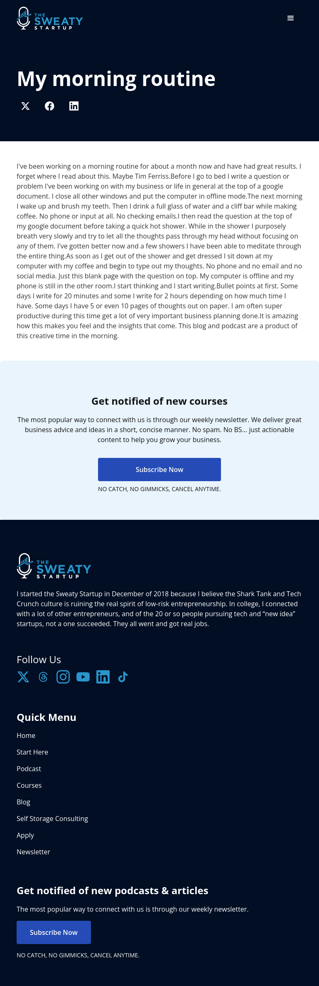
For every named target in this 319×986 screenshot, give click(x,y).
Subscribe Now (160, 469)
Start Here (32, 752)
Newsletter (33, 851)
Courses (29, 785)
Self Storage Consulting (52, 818)
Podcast (29, 768)
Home (26, 735)
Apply (25, 835)
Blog (23, 802)
